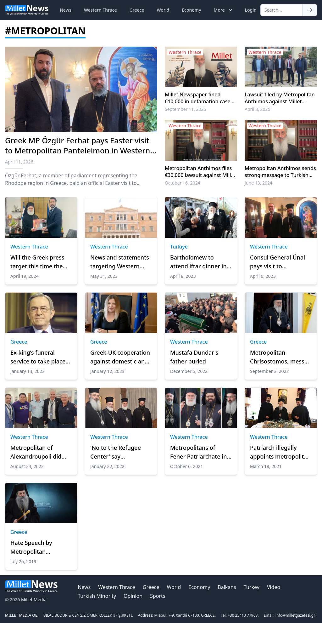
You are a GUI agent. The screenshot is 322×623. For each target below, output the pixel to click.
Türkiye (179, 246)
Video (273, 587)
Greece (137, 10)
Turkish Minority (97, 595)
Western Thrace (100, 10)
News (65, 10)
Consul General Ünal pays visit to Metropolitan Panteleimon (277, 262)
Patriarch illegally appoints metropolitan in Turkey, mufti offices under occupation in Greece (280, 452)
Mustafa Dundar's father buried (194, 357)
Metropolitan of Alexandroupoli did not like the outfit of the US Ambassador (37, 452)
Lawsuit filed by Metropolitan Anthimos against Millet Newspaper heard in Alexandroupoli (280, 98)
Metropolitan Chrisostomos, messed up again (280, 357)
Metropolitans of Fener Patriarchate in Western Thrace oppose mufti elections (198, 452)
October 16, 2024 (182, 183)
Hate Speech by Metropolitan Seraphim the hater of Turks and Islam (40, 547)
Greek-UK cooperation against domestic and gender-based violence (121, 357)
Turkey (251, 587)
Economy (191, 10)
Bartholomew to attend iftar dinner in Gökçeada (198, 262)
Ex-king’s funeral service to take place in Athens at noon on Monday (38, 357)
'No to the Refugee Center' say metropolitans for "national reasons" (115, 452)
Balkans (227, 587)
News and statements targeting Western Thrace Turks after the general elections (120, 262)
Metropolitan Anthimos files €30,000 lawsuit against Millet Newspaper (200, 172)
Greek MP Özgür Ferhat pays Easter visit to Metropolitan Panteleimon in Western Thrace (77, 150)
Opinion (133, 595)
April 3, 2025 (257, 109)
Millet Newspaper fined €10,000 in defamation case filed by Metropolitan (197, 98)
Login (251, 10)
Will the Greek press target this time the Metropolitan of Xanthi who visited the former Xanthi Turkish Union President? (41, 262)
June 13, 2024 (258, 183)
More (224, 10)
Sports (157, 595)
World (163, 10)
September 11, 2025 (185, 109)
